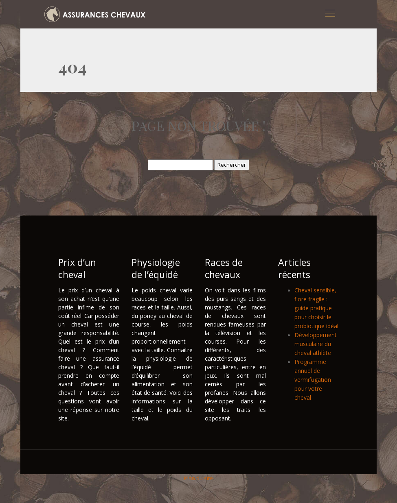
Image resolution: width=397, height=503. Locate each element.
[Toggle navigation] (329, 14)
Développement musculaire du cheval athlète (315, 344)
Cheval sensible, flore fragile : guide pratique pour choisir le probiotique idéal (316, 308)
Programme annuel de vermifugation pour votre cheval (312, 379)
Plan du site (198, 478)
